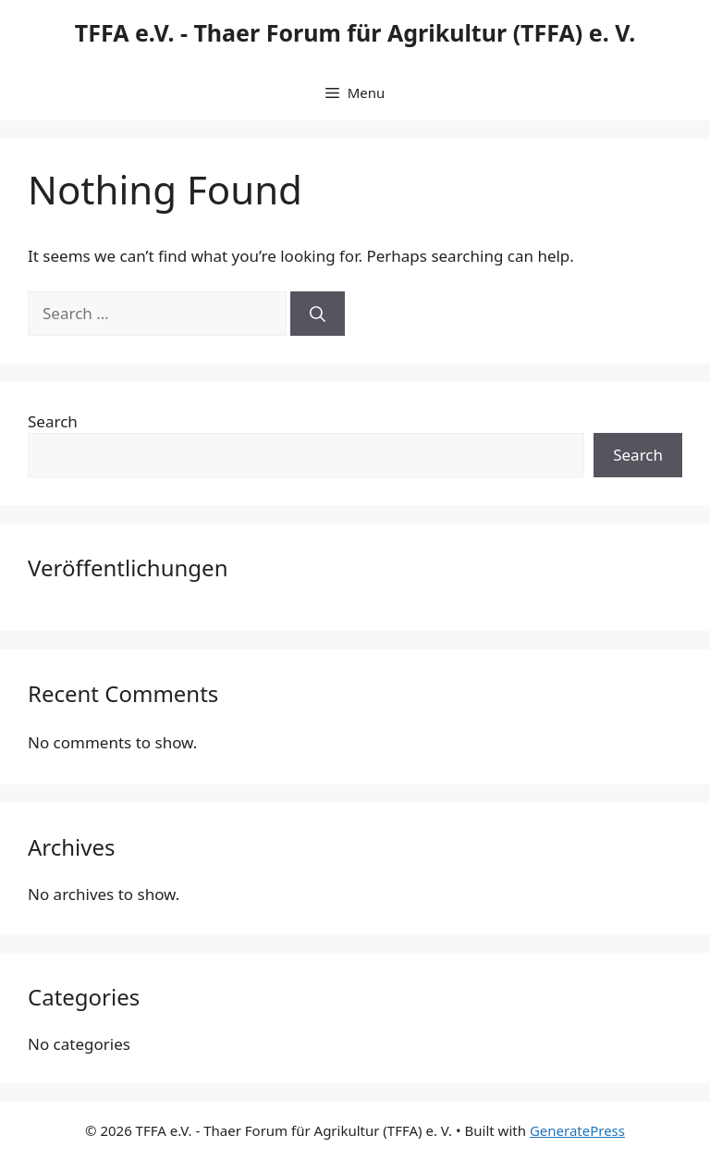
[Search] (317, 313)
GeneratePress (577, 1130)
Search (53, 421)
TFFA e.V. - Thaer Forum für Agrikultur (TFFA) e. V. (355, 32)
